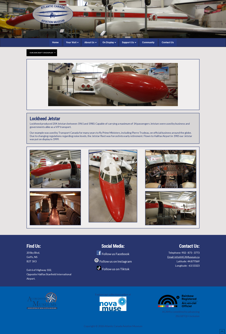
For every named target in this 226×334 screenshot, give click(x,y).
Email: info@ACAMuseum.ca (183, 257)
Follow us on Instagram (113, 261)
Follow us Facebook (113, 254)
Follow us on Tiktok (112, 269)
